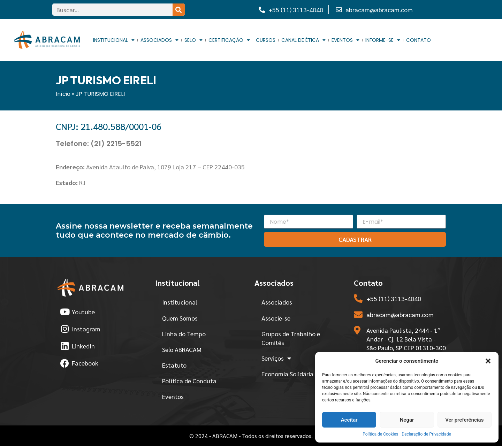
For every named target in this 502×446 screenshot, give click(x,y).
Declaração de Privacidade (426, 434)
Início (63, 94)
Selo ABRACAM (181, 349)
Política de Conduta (189, 381)
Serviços (276, 358)
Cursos (265, 40)
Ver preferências (464, 420)
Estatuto (174, 365)
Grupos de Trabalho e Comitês (290, 338)
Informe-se (382, 40)
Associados (159, 40)
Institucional (114, 40)
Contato (418, 40)
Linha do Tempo (184, 334)
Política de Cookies (380, 434)
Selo (193, 40)
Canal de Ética (303, 40)
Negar (407, 420)
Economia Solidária (287, 374)
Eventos (345, 40)
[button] (488, 360)
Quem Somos (180, 318)
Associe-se (275, 318)
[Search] (179, 9)
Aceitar (349, 420)
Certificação (229, 40)
